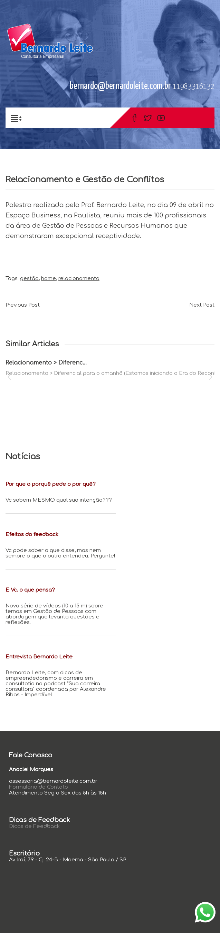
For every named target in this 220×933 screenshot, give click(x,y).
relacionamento (78, 278)
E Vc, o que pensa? (30, 590)
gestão (29, 278)
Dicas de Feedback (34, 826)
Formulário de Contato (38, 787)
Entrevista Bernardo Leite (39, 657)
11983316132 (193, 87)
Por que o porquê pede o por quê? (51, 484)
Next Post (201, 305)
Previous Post (23, 305)
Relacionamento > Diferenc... (46, 363)
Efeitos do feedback (32, 534)
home (48, 278)
